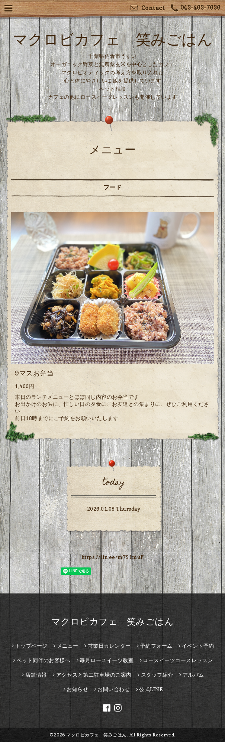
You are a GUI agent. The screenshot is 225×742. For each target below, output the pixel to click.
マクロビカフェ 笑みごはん (113, 39)
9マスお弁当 (34, 373)
